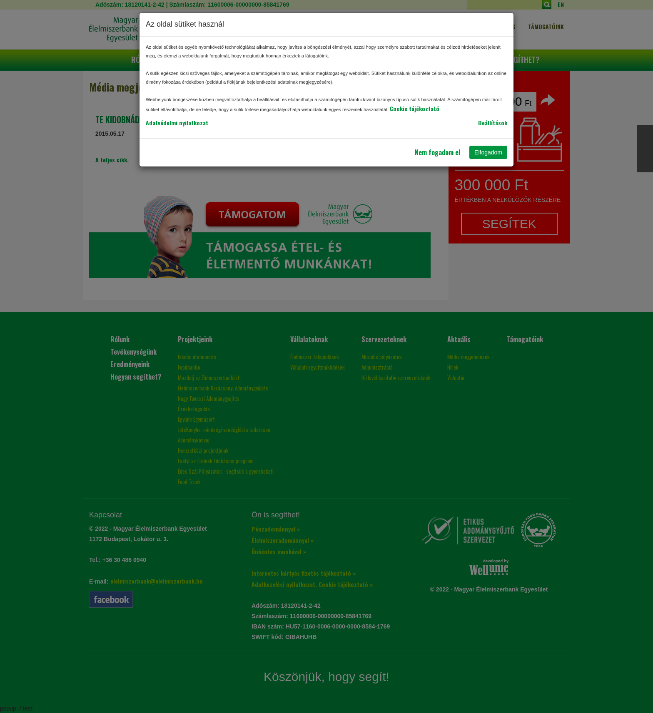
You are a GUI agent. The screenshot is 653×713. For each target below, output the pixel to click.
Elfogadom (488, 152)
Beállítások (492, 122)
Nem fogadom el (437, 152)
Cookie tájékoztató (414, 108)
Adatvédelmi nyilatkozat (177, 122)
